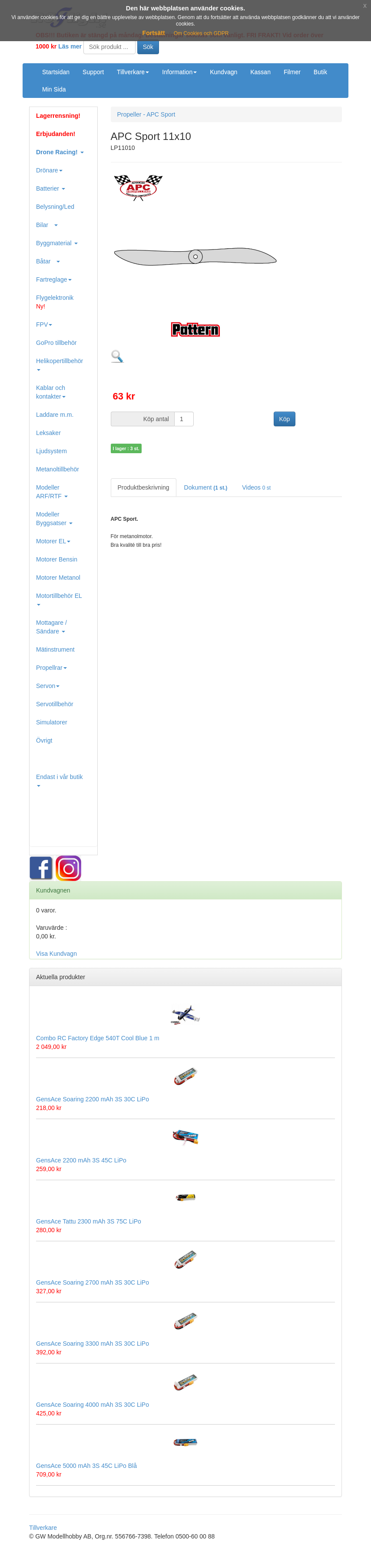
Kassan (260, 71)
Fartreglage (54, 279)
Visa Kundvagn (56, 953)
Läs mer (70, 46)
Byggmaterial (57, 243)
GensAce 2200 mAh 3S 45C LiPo (81, 1160)
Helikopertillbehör (59, 364)
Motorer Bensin (56, 559)
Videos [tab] (256, 487)
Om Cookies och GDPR (201, 33)
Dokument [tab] (206, 487)
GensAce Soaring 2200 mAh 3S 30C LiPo (92, 1099)
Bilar (47, 224)
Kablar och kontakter (51, 392)
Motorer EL (53, 541)
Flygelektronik (54, 302)
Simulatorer (51, 722)
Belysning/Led (55, 206)
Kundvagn (223, 71)
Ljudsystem (51, 451)
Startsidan (56, 71)
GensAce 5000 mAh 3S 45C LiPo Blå (86, 1465)
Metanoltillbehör (57, 469)
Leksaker (48, 432)
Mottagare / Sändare (51, 627)
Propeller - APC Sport (146, 114)
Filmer (292, 71)
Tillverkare (133, 71)
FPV (44, 324)
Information (179, 71)
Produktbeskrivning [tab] (143, 487)
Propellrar (51, 667)
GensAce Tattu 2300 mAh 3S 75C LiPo (88, 1221)
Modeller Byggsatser (54, 518)
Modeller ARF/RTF (52, 492)
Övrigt (44, 740)
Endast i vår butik (59, 780)
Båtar (48, 261)
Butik (320, 71)
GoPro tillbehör (56, 342)
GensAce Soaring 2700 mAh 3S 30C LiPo (92, 1282)
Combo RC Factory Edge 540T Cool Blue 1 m (97, 1038)
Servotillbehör (54, 704)
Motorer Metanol (58, 577)
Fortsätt (153, 32)
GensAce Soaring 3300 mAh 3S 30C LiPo (92, 1343)
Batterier (50, 188)
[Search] (109, 46)
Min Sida (54, 89)
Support (93, 71)
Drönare (49, 170)
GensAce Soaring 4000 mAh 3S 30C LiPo (92, 1404)
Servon (48, 685)
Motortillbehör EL (59, 599)
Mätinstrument (55, 649)
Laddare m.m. (54, 414)
